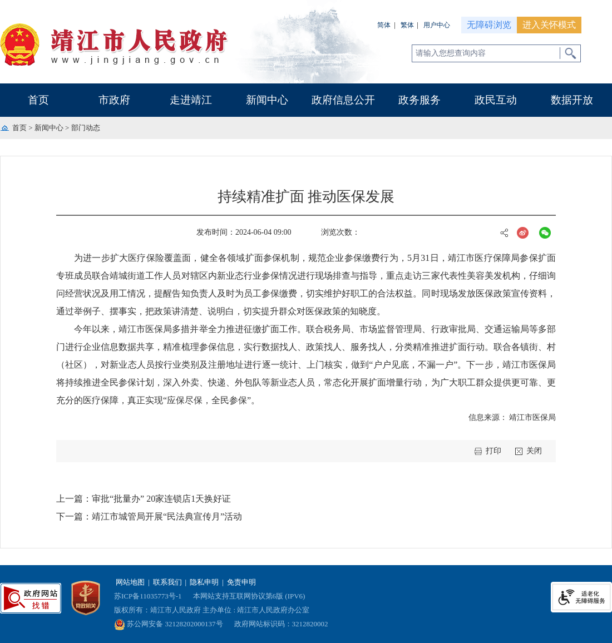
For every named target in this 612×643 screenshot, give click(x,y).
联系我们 (167, 582)
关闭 (534, 451)
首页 (38, 100)
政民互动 (496, 100)
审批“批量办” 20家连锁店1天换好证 (161, 498)
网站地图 (130, 582)
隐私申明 (204, 582)
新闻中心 (267, 100)
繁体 (407, 25)
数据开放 (572, 100)
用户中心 (436, 25)
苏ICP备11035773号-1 (148, 596)
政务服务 (419, 100)
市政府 (114, 100)
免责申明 (241, 582)
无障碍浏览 (489, 24)
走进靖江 (191, 100)
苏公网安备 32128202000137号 (168, 624)
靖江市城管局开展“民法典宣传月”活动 (167, 516)
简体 (384, 25)
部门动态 (85, 127)
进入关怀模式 (549, 24)
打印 (493, 451)
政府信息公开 (343, 100)
